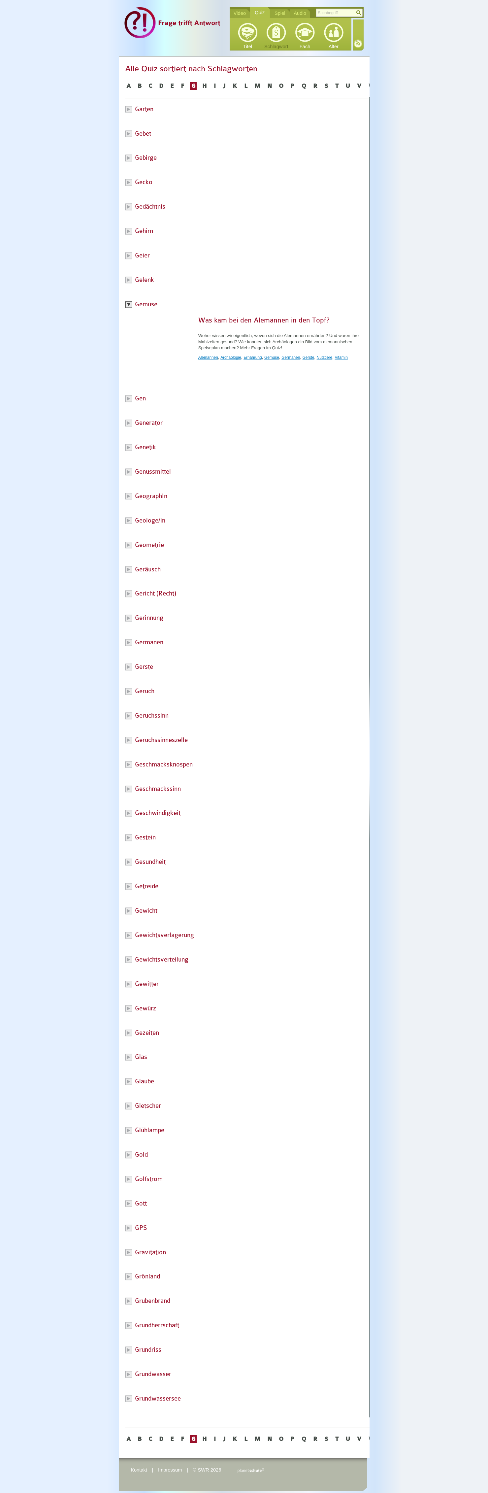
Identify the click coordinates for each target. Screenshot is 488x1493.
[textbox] (339, 13)
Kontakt (139, 1470)
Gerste (308, 357)
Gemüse (271, 357)
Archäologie (230, 357)
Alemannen (208, 357)
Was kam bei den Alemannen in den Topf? (264, 320)
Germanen (290, 357)
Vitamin (341, 357)
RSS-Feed (358, 43)
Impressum (170, 1470)
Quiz (260, 12)
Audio (300, 13)
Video (240, 13)
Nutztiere (325, 357)
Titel (247, 46)
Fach (305, 46)
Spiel (280, 13)
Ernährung (253, 357)
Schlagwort (276, 46)
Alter (334, 46)
